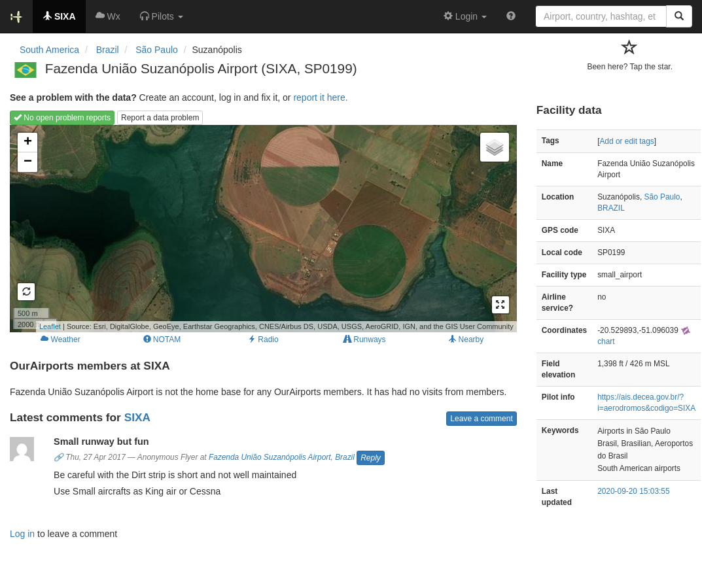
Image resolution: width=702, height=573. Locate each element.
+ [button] (28, 142)
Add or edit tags (626, 141)
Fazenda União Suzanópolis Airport (270, 457)
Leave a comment (481, 418)
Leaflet (50, 326)
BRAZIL (611, 208)
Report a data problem (160, 117)
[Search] (679, 16)
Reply (370, 457)
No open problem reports (62, 117)
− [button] (28, 162)
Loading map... (262, 228)
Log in (22, 534)
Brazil (345, 457)
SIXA (137, 417)
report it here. (320, 97)
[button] (161, 16)
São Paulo (662, 196)
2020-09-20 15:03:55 (633, 491)
